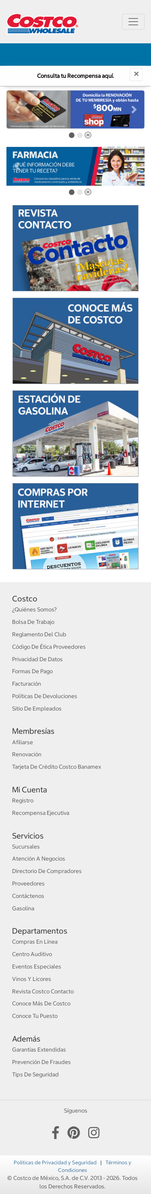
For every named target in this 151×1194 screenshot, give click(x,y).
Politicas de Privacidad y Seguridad (56, 1162)
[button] (16, 109)
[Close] (136, 74)
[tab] (71, 135)
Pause (89, 137)
